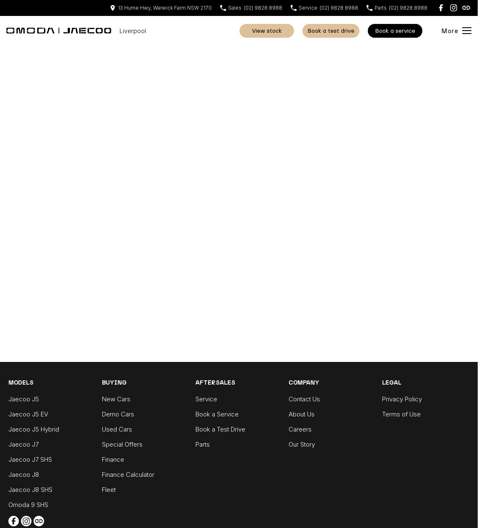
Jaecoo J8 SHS (30, 490)
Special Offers (122, 444)
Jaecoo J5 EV (28, 414)
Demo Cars (118, 414)
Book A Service (395, 30)
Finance (113, 459)
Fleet (109, 490)
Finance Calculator (128, 475)
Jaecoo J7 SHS (30, 459)
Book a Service (217, 414)
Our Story (302, 444)
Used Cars (117, 429)
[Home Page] (58, 31)
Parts (202, 444)
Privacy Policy (402, 399)
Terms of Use (401, 414)
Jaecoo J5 (23, 399)
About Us (302, 414)
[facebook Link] (441, 8)
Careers (300, 429)
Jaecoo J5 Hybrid (33, 429)
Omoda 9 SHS (28, 505)
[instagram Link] (453, 8)
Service (206, 399)
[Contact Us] (161, 8)
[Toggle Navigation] (456, 30)
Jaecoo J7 (23, 444)
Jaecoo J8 (23, 475)
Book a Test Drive (330, 30)
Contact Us (304, 399)
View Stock (267, 30)
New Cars (116, 399)
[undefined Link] (466, 8)
